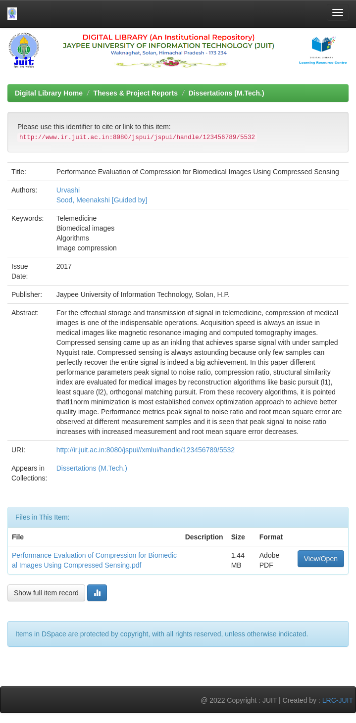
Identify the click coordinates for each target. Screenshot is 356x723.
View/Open (321, 559)
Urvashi (68, 190)
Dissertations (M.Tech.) (226, 93)
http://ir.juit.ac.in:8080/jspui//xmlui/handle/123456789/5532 (145, 450)
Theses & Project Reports (136, 93)
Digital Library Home (49, 93)
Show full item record (46, 593)
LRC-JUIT (337, 700)
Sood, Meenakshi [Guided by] (102, 200)
